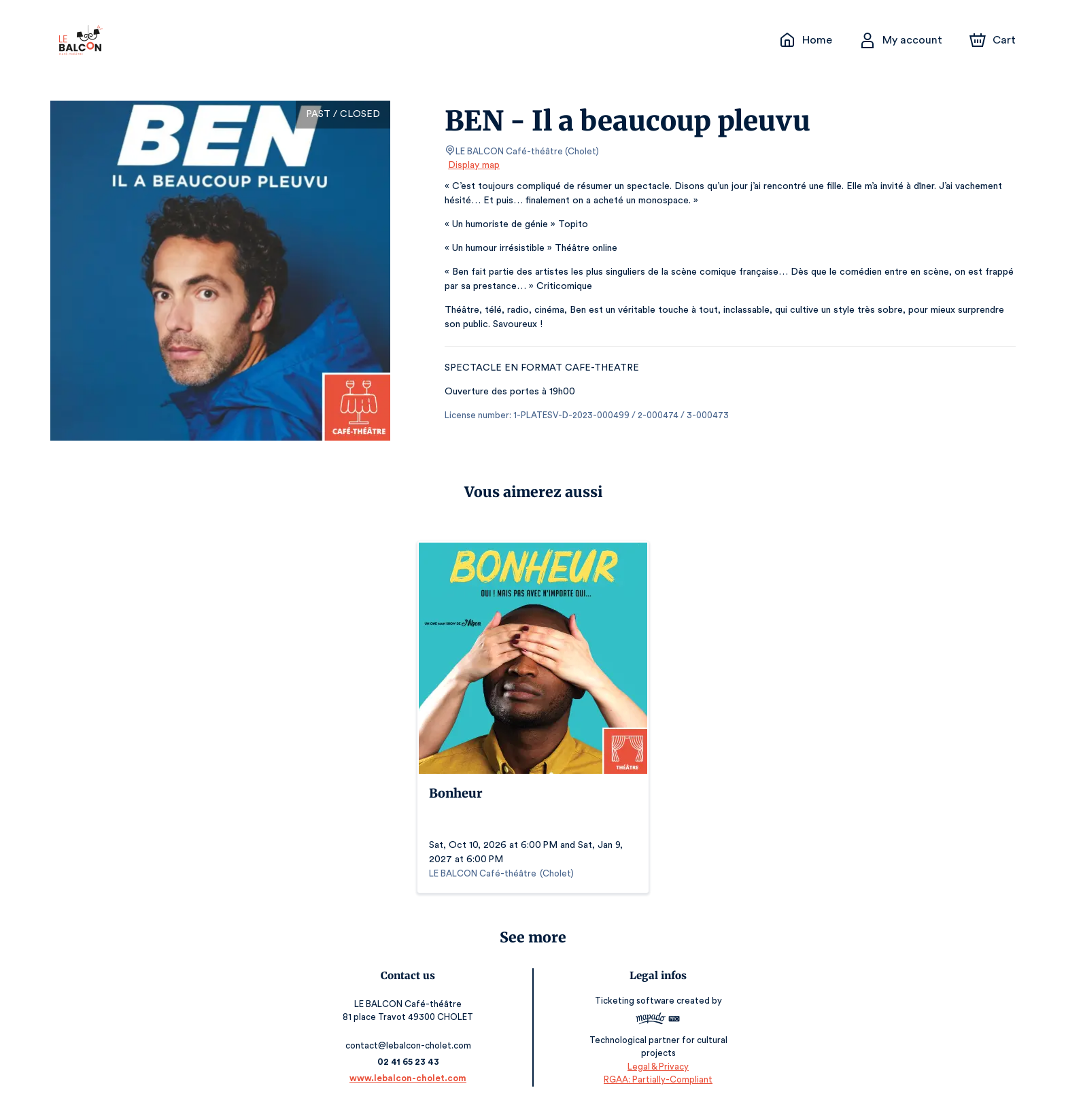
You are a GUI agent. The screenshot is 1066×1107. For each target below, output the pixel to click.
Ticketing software (635, 1005)
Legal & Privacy (656, 1066)
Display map (474, 165)
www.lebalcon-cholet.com (409, 1078)
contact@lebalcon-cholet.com (409, 1045)
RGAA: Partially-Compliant (657, 1079)
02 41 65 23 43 (409, 1062)
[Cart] (994, 40)
